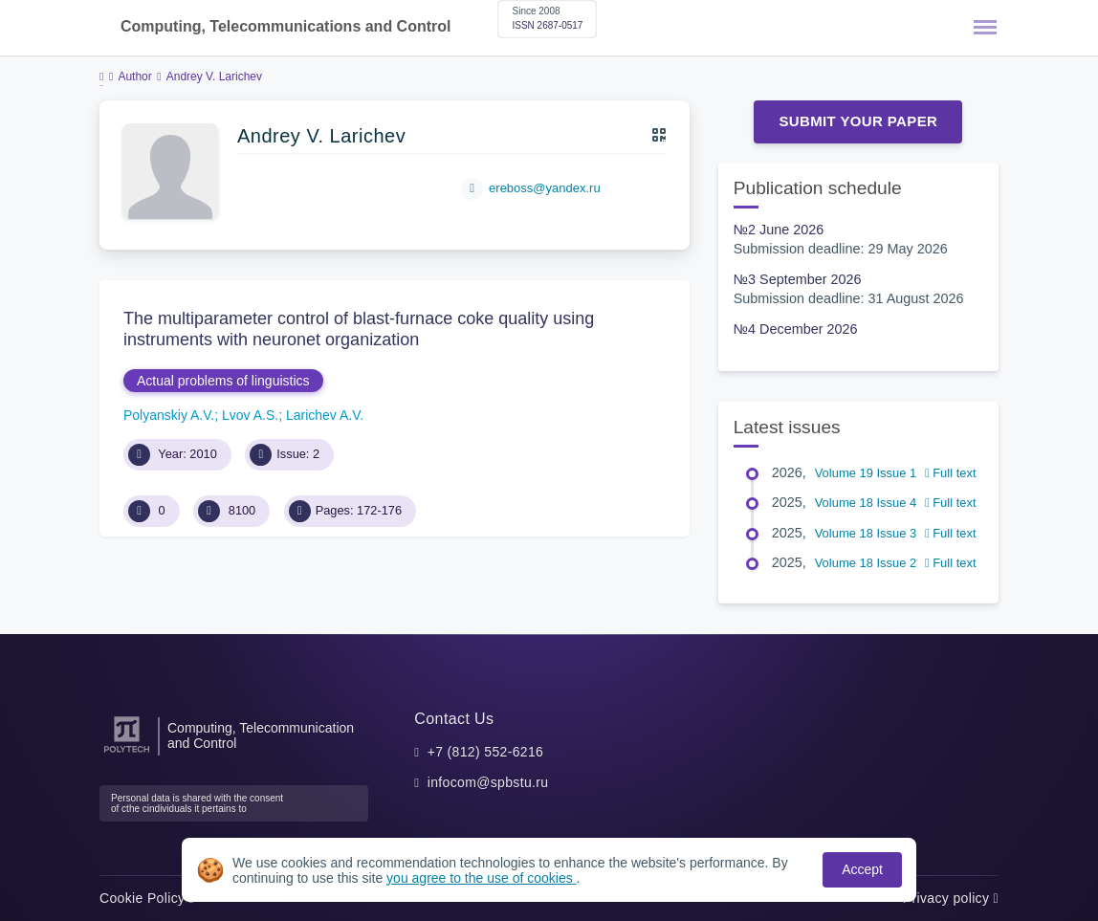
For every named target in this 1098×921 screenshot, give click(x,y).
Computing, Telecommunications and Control (285, 26)
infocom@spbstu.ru (488, 782)
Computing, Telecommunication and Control (260, 735)
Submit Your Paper (858, 121)
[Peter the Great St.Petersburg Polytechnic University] (126, 753)
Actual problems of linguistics (223, 380)
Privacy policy (951, 898)
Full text (951, 473)
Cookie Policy (146, 898)
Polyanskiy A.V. (168, 415)
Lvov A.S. (250, 415)
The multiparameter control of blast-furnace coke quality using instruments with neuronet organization (358, 329)
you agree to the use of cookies (481, 878)
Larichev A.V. (324, 415)
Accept (862, 869)
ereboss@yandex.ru (545, 188)
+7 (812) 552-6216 (486, 751)
